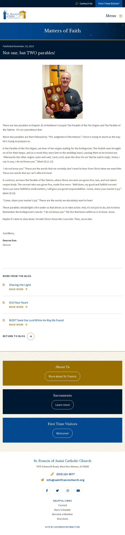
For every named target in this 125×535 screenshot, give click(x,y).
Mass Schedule (62, 509)
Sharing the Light (20, 285)
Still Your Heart (18, 302)
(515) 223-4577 (63, 474)
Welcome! (62, 433)
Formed (62, 505)
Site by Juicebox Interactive (62, 527)
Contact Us (84, 3)
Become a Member (62, 514)
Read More (18, 289)
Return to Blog (18, 336)
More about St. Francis (62, 376)
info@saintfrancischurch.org (62, 480)
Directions (62, 518)
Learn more (62, 405)
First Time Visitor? (108, 3)
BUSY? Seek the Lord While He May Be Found (36, 320)
